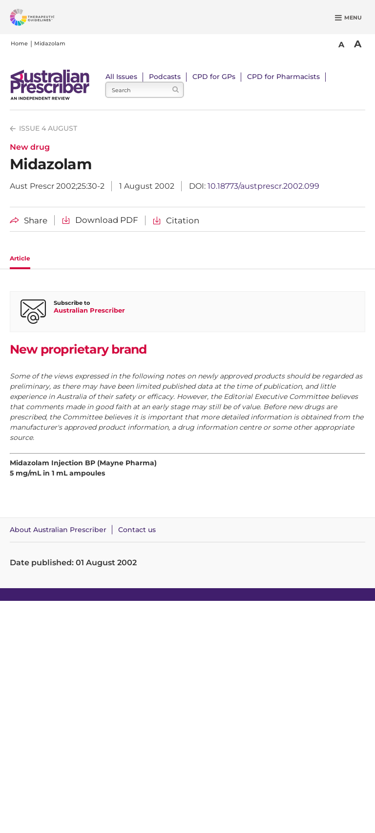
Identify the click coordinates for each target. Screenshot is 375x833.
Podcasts (165, 76)
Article (20, 258)
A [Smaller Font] (341, 44)
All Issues (121, 76)
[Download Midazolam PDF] (100, 220)
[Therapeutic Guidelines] (44, 19)
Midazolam (49, 43)
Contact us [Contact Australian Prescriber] (137, 529)
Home (19, 43)
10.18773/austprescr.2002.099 (263, 186)
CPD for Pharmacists (283, 76)
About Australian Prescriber (58, 529)
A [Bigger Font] (357, 44)
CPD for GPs (213, 76)
